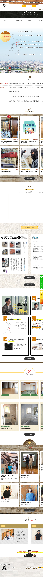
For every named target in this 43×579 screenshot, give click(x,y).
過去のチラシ (29, 285)
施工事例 (29, 20)
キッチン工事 (4, 169)
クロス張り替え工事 (26, 395)
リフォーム (26, 139)
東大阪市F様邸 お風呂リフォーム (28, 428)
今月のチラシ (6, 20)
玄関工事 (3, 139)
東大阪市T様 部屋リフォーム (27, 475)
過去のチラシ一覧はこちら (14, 91)
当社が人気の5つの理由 (18, 20)
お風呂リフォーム (5, 426)
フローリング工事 (5, 395)
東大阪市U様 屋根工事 (26, 502)
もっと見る (29, 178)
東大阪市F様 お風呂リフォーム (8, 499)
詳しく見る (29, 277)
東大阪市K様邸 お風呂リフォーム (8, 428)
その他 (23, 139)
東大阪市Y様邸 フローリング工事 (8, 397)
